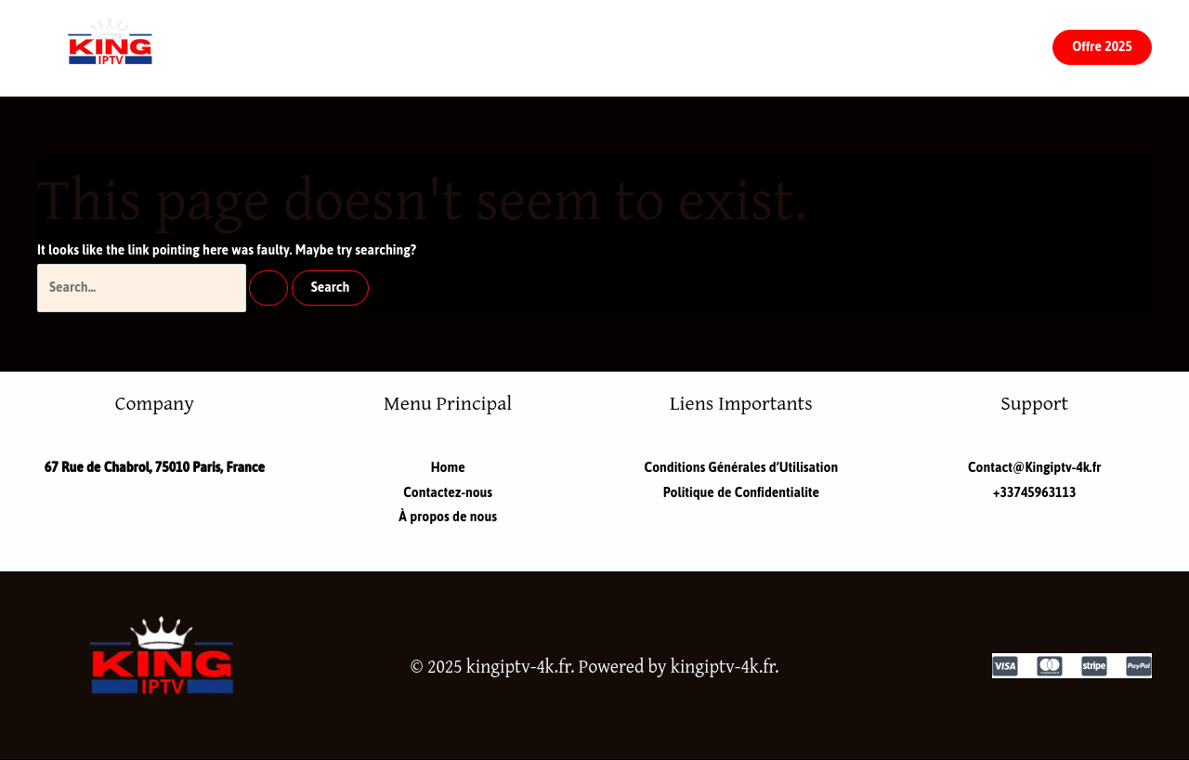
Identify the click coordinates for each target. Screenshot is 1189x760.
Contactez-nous (552, 47)
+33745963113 (1035, 492)
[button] (1102, 47)
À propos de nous (720, 47)
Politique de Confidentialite (741, 492)
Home (427, 47)
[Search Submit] (268, 288)
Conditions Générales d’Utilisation (742, 467)
